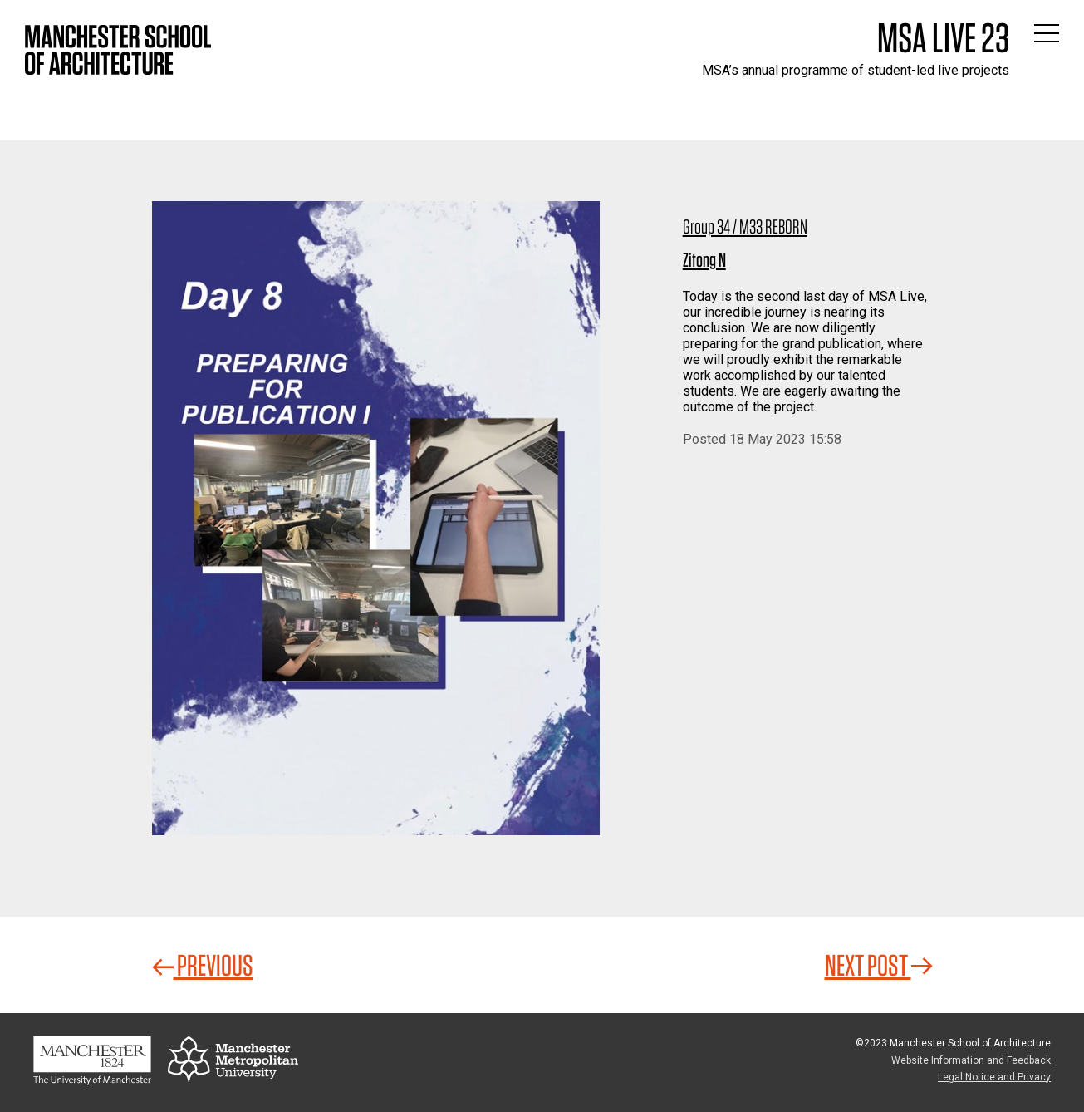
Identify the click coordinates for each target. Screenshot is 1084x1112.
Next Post (879, 965)
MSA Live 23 (943, 37)
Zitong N (704, 260)
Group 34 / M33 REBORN (745, 226)
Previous (202, 965)
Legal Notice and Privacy (994, 1077)
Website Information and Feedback (971, 1060)
